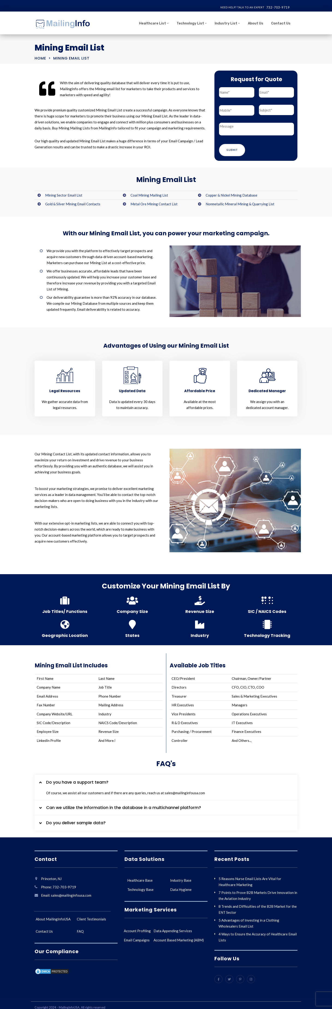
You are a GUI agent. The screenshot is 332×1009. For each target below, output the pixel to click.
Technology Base (140, 888)
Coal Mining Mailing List (149, 194)
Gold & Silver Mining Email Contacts (72, 202)
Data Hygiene (181, 888)
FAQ (80, 930)
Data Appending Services (173, 929)
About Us (255, 23)
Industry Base (180, 879)
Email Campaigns (137, 939)
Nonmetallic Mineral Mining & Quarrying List (240, 202)
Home (40, 58)
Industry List (226, 23)
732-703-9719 (278, 7)
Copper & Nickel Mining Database (231, 194)
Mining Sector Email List (63, 194)
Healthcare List (152, 23)
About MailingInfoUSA (53, 918)
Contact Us (280, 23)
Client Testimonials (91, 918)
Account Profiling (137, 929)
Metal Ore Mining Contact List (154, 202)
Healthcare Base (140, 879)
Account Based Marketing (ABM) (179, 939)
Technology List (190, 23)
